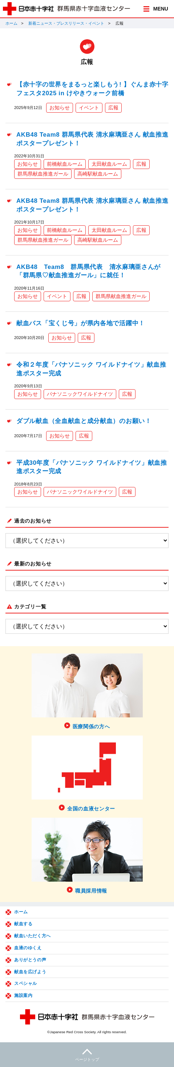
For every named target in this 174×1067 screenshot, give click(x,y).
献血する (23, 923)
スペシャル (25, 983)
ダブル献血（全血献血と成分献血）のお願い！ (83, 421)
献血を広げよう (30, 971)
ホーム (11, 23)
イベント (89, 107)
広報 (113, 107)
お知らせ (59, 107)
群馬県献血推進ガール (42, 174)
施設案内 (23, 995)
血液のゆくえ (28, 947)
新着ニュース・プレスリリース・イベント (66, 23)
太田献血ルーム (109, 164)
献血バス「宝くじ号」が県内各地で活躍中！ (80, 323)
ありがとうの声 (30, 959)
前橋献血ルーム (64, 164)
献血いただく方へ (32, 935)
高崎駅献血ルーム (97, 174)
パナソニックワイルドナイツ (80, 394)
